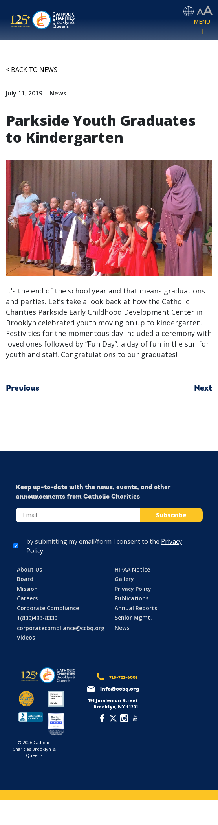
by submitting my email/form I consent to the (104, 546)
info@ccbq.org (119, 689)
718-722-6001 (123, 678)
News (122, 627)
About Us (29, 569)
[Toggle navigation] (202, 27)
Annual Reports (136, 608)
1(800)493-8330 (37, 618)
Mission (27, 588)
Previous (22, 388)
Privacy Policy (133, 588)
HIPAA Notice (132, 569)
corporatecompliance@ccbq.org (60, 628)
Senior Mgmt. (133, 617)
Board (25, 579)
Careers (27, 598)
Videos (26, 637)
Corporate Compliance (48, 608)
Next (203, 388)
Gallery (124, 579)
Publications (131, 598)
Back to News (34, 69)
